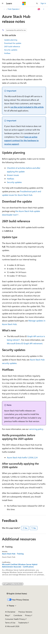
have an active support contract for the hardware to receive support (21, 140)
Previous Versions (25, 612)
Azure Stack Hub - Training (13, 554)
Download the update (12, 43)
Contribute (18, 615)
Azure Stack (13, 9)
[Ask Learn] (38, 9)
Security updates (10, 50)
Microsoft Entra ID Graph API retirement (24, 343)
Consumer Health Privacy (15, 619)
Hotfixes (7, 53)
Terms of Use (10, 622)
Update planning (10, 40)
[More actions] (43, 9)
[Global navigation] (2, 3)
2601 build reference (12, 46)
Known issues (13, 175)
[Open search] (37, 3)
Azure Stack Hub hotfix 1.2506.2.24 (22, 457)
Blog (7, 615)
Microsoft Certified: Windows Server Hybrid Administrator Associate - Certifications (19, 565)
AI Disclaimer (10, 612)
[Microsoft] (24, 3)
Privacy (28, 615)
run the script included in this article (27, 107)
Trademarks (22, 622)
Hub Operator (25, 9)
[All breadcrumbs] (4, 9)
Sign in (43, 3)
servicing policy (36, 429)
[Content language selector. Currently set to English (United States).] (17, 594)
